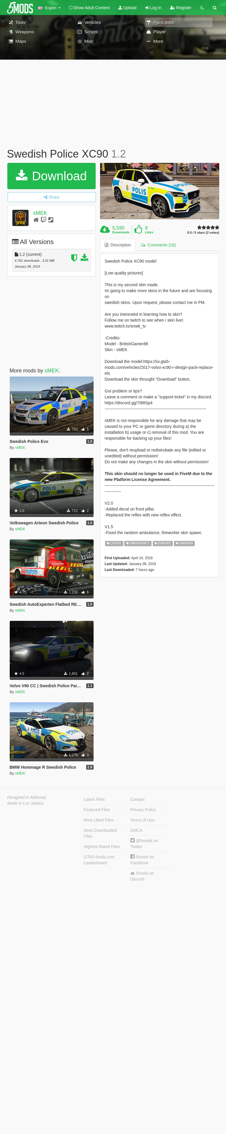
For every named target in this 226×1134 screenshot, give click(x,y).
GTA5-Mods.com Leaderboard (99, 860)
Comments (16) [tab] (158, 245)
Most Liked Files (99, 820)
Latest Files (94, 799)
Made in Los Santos (25, 803)
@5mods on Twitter (144, 843)
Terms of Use (142, 820)
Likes (149, 232)
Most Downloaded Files (100, 833)
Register (180, 7)
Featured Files (97, 809)
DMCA (136, 830)
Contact (137, 799)
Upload (127, 7)
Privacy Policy (143, 809)
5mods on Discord (142, 876)
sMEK (40, 213)
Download (51, 176)
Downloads (121, 232)
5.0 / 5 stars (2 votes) (203, 232)
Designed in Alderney (26, 797)
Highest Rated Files (102, 846)
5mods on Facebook (142, 859)
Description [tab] (118, 245)
